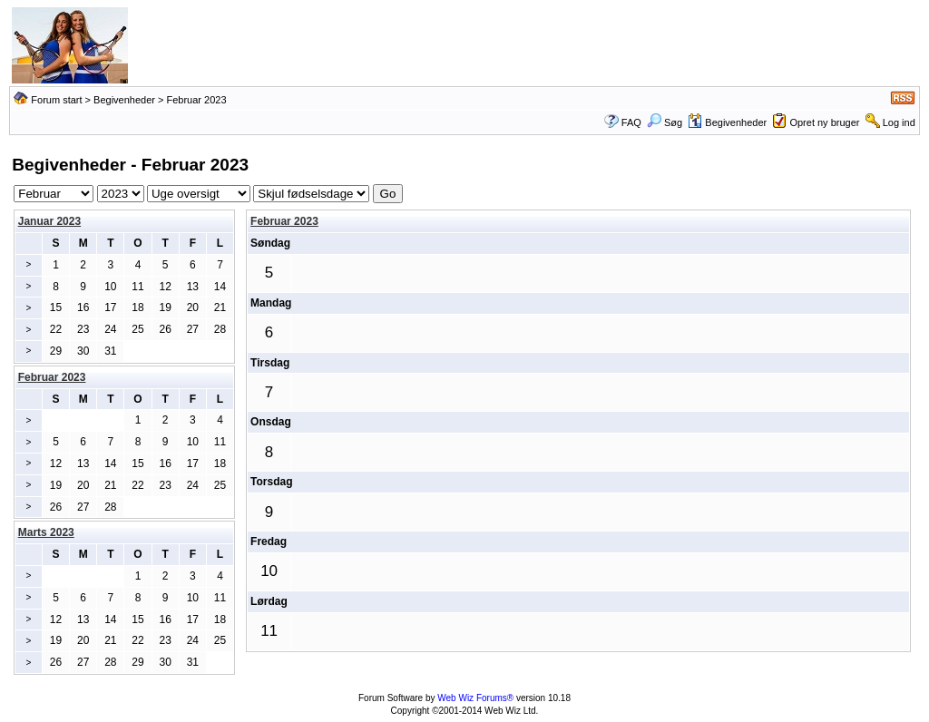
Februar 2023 (284, 221)
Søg (664, 122)
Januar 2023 (49, 221)
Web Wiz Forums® (475, 698)
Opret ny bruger (824, 122)
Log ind (899, 122)
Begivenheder (124, 99)
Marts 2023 (46, 532)
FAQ (631, 122)
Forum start (56, 99)
